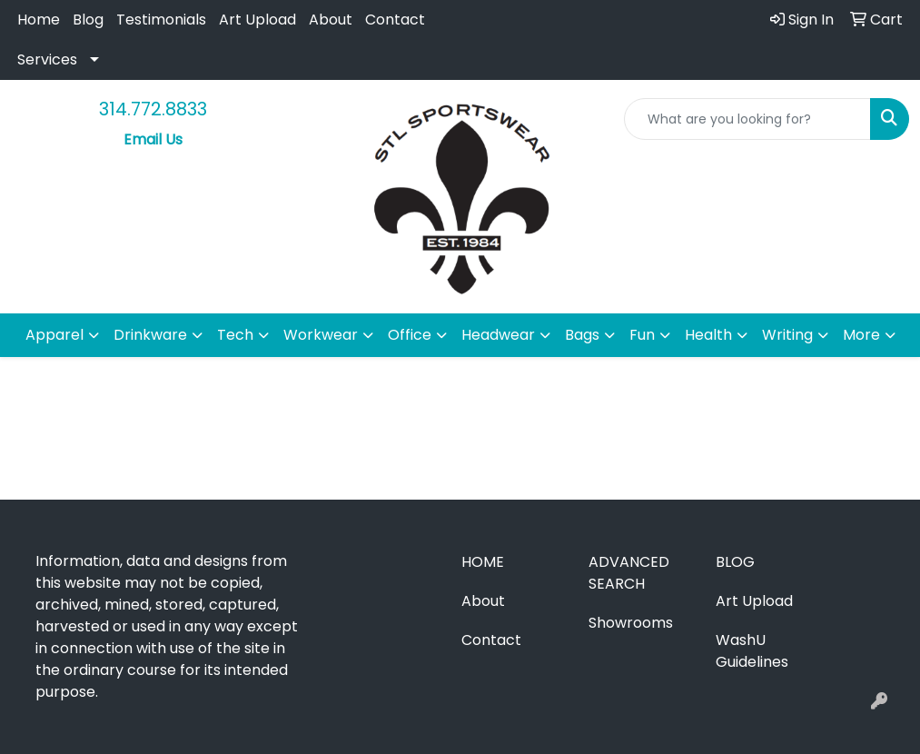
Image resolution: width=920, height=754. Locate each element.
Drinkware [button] (150, 334)
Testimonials (161, 19)
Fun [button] (642, 334)
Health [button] (708, 334)
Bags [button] (582, 334)
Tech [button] (235, 334)
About (330, 19)
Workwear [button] (320, 334)
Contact (395, 19)
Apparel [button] (54, 334)
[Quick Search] (747, 119)
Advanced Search (629, 572)
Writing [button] (787, 334)
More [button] (861, 334)
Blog (88, 19)
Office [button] (409, 334)
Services (47, 59)
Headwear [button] (498, 334)
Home (38, 19)
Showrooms (631, 622)
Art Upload (257, 19)
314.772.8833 (153, 109)
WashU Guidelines (752, 651)
